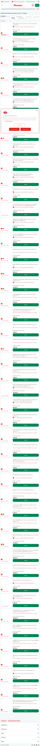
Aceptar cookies (26, 129)
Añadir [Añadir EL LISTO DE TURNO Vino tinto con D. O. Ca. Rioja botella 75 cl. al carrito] (25, 380)
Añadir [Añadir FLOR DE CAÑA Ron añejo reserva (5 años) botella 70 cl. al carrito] (25, 575)
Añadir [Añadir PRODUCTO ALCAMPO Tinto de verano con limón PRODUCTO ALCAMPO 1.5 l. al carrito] (25, 229)
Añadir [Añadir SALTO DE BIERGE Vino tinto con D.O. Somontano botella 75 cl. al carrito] (25, 304)
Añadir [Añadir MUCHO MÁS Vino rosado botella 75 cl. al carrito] (25, 590)
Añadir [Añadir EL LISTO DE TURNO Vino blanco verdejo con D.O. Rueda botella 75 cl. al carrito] (25, 515)
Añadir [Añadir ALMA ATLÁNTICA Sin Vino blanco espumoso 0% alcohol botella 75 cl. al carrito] (25, 605)
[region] (20, 121)
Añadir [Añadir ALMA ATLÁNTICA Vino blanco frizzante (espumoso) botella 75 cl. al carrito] (25, 425)
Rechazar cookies (14, 129)
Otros (20, 741)
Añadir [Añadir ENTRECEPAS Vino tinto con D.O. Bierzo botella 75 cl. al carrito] (25, 455)
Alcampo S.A (20, 725)
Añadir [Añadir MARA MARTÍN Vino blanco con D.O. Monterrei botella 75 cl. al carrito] (25, 274)
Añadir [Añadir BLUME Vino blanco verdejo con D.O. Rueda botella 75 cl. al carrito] (25, 64)
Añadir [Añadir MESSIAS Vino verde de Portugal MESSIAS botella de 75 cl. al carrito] (25, 665)
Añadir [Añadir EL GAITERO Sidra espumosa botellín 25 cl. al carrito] (25, 485)
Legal (20, 733)
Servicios (20, 737)
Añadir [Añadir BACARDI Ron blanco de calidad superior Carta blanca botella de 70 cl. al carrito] (25, 289)
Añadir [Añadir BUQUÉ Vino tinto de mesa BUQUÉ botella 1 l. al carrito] (25, 500)
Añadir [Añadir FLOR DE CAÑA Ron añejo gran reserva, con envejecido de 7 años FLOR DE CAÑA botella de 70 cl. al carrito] (25, 560)
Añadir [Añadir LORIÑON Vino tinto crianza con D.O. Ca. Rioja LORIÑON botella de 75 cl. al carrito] (25, 650)
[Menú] (2, 5)
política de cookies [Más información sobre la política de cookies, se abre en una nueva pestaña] (9, 121)
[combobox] (18, 9)
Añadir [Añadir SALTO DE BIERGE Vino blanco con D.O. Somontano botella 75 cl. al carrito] (25, 530)
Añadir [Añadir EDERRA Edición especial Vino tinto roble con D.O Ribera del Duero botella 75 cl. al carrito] (25, 365)
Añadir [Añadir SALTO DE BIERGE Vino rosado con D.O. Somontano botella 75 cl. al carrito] (25, 440)
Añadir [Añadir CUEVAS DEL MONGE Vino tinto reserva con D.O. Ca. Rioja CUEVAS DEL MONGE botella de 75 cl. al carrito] (25, 710)
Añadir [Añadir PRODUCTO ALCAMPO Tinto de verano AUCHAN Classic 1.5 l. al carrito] (25, 139)
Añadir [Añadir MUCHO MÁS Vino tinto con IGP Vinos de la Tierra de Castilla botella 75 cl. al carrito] (25, 94)
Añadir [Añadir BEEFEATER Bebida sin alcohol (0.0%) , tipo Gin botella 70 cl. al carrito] (25, 545)
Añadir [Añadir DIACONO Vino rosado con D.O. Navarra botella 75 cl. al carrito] (25, 350)
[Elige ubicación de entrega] (32, 5)
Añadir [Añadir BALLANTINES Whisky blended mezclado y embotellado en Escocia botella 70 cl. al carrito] (25, 184)
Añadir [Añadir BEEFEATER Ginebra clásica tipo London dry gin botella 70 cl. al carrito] (25, 154)
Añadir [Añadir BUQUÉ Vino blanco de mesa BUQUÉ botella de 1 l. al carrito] (25, 334)
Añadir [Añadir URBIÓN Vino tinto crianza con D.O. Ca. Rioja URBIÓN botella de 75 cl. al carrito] (25, 695)
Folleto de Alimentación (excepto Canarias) (11, 13)
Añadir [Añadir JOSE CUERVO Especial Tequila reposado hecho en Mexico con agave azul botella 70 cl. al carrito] (25, 395)
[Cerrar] (37, 110)
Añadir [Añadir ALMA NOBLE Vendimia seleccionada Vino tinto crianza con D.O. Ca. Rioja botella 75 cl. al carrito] (25, 319)
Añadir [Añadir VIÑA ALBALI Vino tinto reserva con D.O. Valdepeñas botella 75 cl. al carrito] (25, 34)
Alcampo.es (20, 729)
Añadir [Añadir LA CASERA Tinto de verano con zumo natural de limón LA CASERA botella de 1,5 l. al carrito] (25, 49)
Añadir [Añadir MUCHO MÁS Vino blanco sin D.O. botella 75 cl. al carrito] (25, 680)
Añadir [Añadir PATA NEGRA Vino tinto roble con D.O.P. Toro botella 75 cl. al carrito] (25, 199)
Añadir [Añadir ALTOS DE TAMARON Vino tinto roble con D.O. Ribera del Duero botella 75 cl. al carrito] (25, 244)
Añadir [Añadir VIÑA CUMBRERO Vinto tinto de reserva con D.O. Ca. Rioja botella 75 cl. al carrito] (25, 635)
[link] (14, 721)
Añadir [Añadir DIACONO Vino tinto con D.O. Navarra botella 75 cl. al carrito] (25, 259)
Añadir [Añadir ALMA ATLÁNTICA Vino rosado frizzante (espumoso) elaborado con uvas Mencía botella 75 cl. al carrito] (25, 410)
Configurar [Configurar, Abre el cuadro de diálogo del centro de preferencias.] (20, 125)
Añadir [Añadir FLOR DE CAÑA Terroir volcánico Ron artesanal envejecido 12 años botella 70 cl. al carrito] (25, 620)
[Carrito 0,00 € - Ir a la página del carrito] (37, 5)
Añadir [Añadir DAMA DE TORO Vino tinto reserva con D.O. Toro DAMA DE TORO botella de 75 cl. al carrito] (25, 470)
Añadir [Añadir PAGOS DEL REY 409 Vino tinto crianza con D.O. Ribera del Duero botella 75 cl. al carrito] (25, 169)
